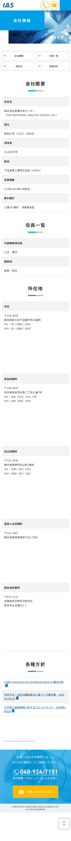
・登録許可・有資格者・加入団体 (18, 766)
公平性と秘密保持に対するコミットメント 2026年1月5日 (35, 709)
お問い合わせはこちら (39, 820)
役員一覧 (53, 55)
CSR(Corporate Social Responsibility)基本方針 (34, 682)
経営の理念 (18, 743)
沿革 (52, 755)
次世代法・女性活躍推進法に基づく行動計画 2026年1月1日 (34, 697)
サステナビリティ (52, 766)
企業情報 (35, 731)
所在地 (19, 66)
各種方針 (53, 66)
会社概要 (19, 55)
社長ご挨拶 (52, 743)
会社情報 (18, 755)
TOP (64, 824)
